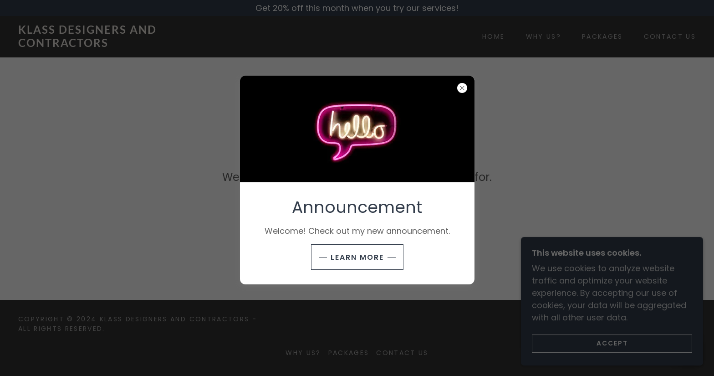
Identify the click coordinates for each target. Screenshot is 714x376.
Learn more (357, 257)
